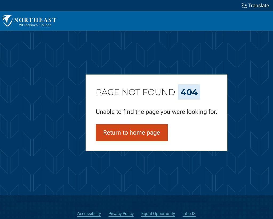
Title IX (189, 213)
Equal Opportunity (158, 213)
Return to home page (131, 132)
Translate (255, 6)
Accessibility (89, 213)
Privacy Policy (121, 213)
